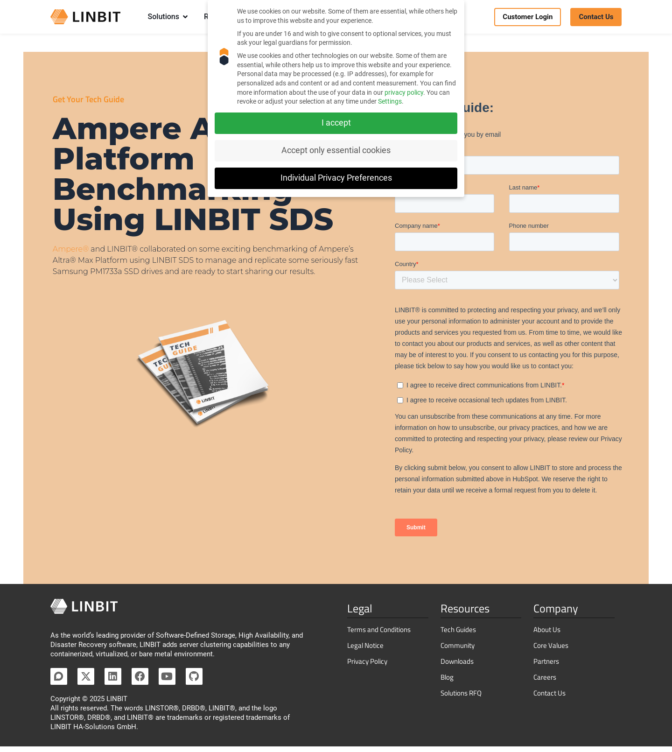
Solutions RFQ (461, 698)
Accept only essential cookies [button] (336, 150)
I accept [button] (336, 122)
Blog (447, 682)
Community (458, 651)
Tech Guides (458, 635)
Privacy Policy (367, 666)
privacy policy (404, 92)
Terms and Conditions (379, 635)
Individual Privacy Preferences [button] (336, 178)
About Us (546, 635)
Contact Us (549, 698)
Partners (546, 666)
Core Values (550, 651)
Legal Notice (365, 651)
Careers (544, 682)
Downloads (457, 666)
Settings (390, 101)
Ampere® (71, 254)
